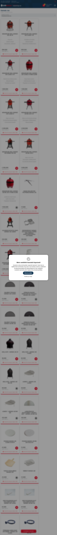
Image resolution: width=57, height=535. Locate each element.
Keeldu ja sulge (28, 276)
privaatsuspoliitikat (38, 270)
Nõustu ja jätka (28, 273)
